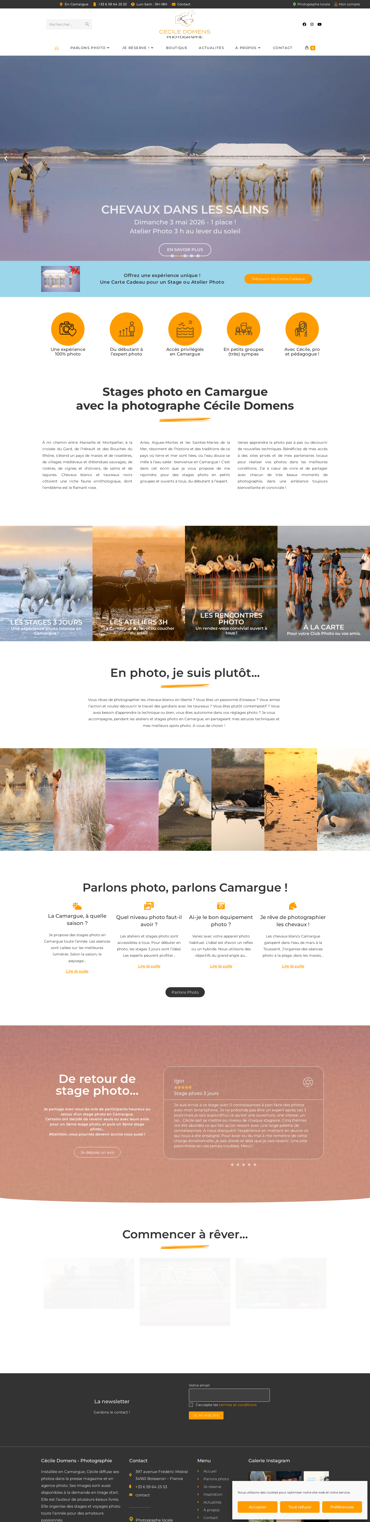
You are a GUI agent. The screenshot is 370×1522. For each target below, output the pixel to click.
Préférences (342, 1507)
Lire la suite (77, 971)
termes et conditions (238, 1404)
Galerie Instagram (269, 1461)
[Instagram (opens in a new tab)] (312, 24)
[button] (6, 158)
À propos (32, 4)
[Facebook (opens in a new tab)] (304, 24)
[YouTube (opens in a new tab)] (320, 24)
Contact (52, 4)
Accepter (257, 1507)
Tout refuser (300, 1507)
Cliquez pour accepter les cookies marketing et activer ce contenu (89, 1283)
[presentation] (228, 1430)
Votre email (199, 1385)
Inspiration (11, 4)
